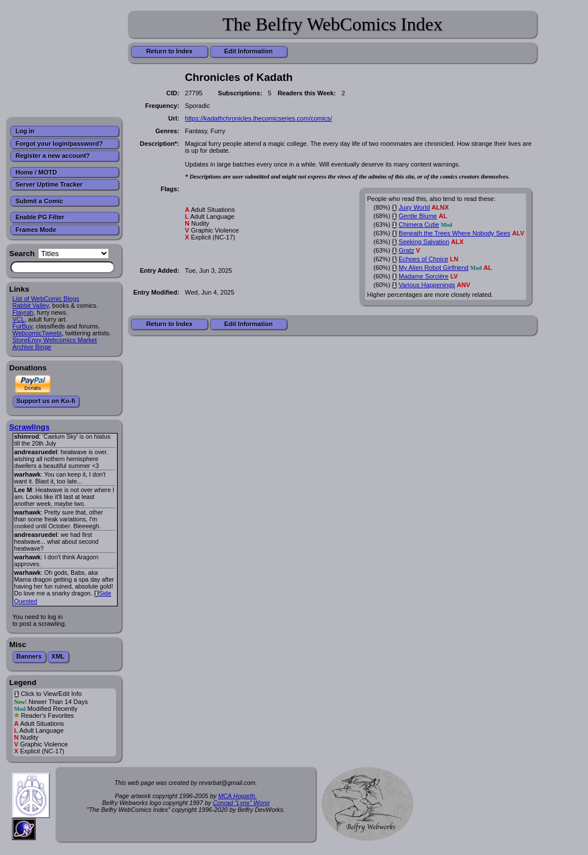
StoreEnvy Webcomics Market (55, 339)
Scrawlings (29, 427)
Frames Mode (36, 229)
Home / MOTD (36, 172)
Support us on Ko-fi (46, 400)
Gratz (406, 250)
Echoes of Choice (423, 259)
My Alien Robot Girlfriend (434, 267)
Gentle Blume (418, 215)
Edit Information (249, 51)
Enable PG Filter (40, 217)
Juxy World (414, 207)
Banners (29, 656)
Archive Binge (32, 346)
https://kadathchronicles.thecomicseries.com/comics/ (258, 118)
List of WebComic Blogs (46, 298)
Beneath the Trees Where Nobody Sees (454, 233)
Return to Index (169, 51)
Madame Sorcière (423, 276)
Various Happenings (427, 284)
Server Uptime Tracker (49, 184)
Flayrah (23, 312)
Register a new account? (53, 155)
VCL (19, 319)
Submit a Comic (39, 201)
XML (58, 656)
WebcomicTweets (37, 333)
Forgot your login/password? (59, 143)
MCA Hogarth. (237, 795)
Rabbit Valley (31, 305)
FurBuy (23, 326)
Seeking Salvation (424, 241)
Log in (25, 130)
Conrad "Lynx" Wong (241, 802)
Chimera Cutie (419, 224)
